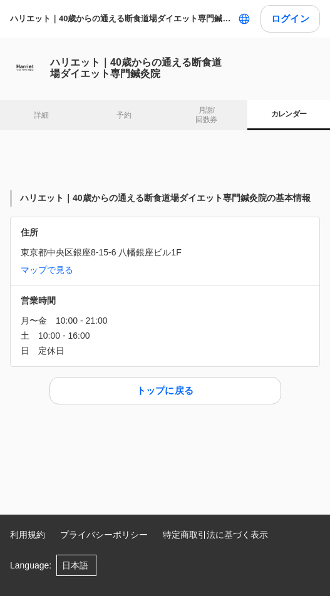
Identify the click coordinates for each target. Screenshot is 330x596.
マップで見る (47, 270)
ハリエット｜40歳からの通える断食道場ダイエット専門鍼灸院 (121, 18)
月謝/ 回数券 (206, 115)
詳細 (41, 115)
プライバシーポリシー (104, 535)
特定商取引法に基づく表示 (215, 535)
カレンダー (289, 114)
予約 (123, 115)
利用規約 (27, 535)
